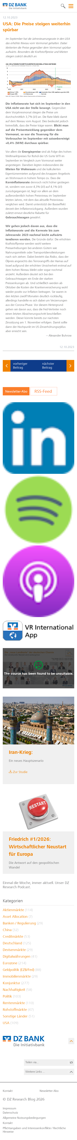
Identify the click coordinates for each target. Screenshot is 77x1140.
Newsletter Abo (49, 1091)
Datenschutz (10, 1112)
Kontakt (8, 1091)
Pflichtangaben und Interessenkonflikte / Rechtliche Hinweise (34, 1130)
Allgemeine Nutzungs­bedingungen (24, 1118)
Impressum (9, 1108)
